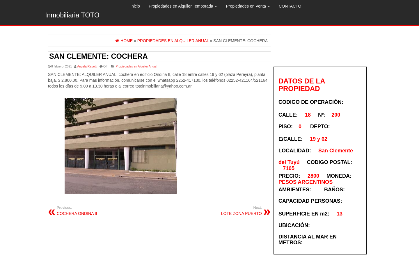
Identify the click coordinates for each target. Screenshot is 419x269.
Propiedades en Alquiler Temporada (183, 6)
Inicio (135, 6)
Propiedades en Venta (248, 6)
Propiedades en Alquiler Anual (136, 66)
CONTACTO (290, 6)
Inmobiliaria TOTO (72, 15)
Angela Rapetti (87, 66)
